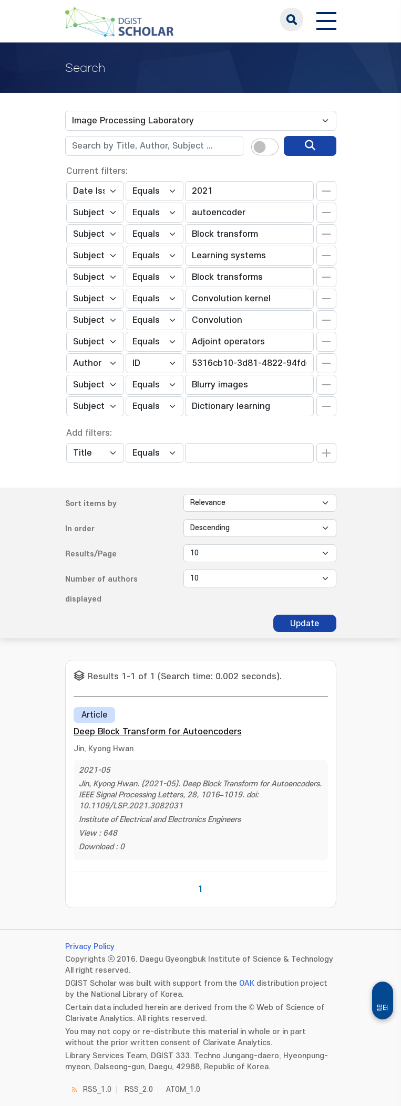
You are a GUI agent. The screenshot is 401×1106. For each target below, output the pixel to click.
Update (304, 623)
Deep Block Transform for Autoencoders (158, 731)
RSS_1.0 (97, 1089)
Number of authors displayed (101, 589)
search (291, 19)
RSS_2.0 (139, 1089)
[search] (310, 146)
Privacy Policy (90, 946)
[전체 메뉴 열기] (326, 19)
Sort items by (91, 503)
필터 (382, 1008)
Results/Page (91, 554)
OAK (246, 983)
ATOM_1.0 (183, 1089)
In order (80, 528)
